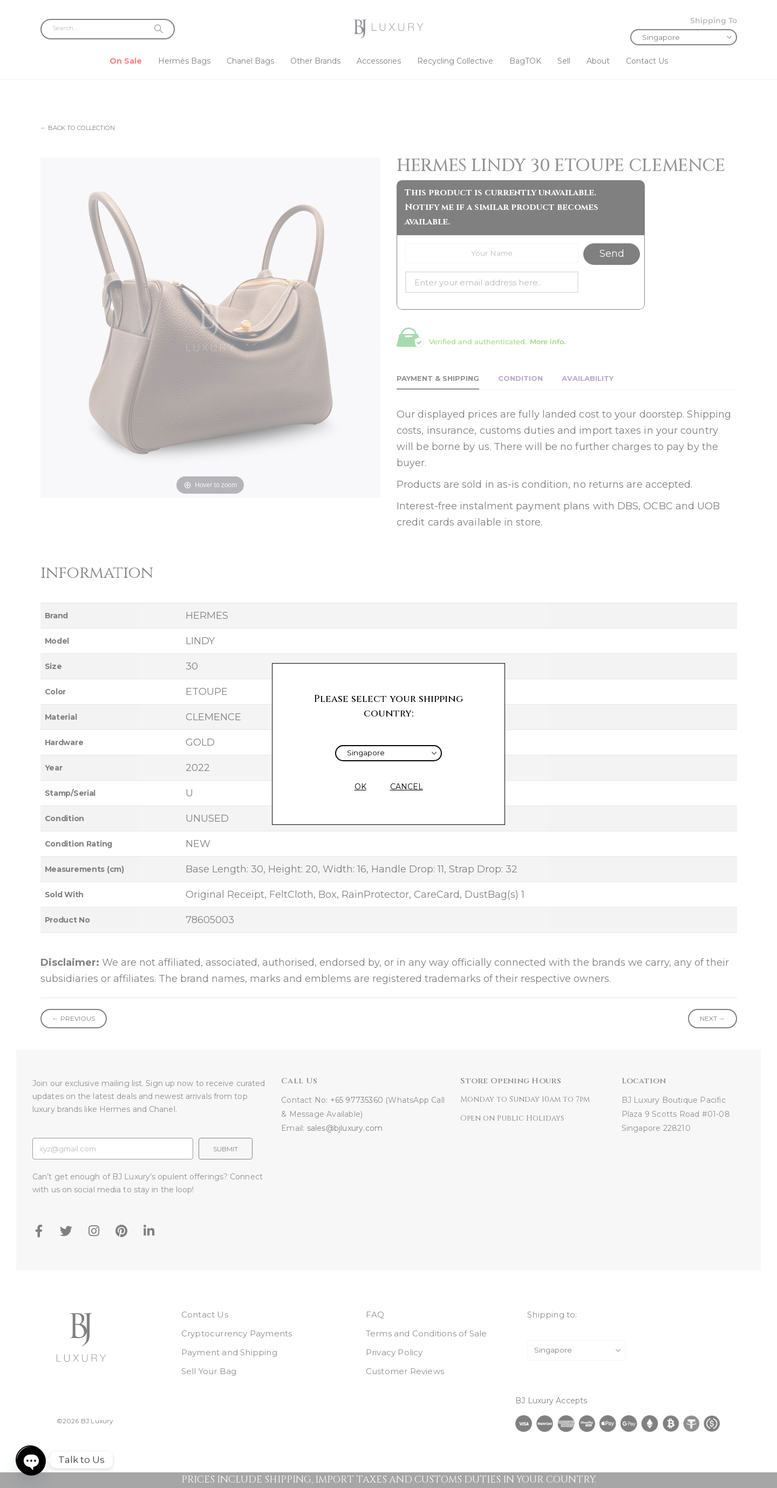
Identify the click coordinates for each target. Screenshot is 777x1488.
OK (360, 786)
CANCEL (406, 786)
